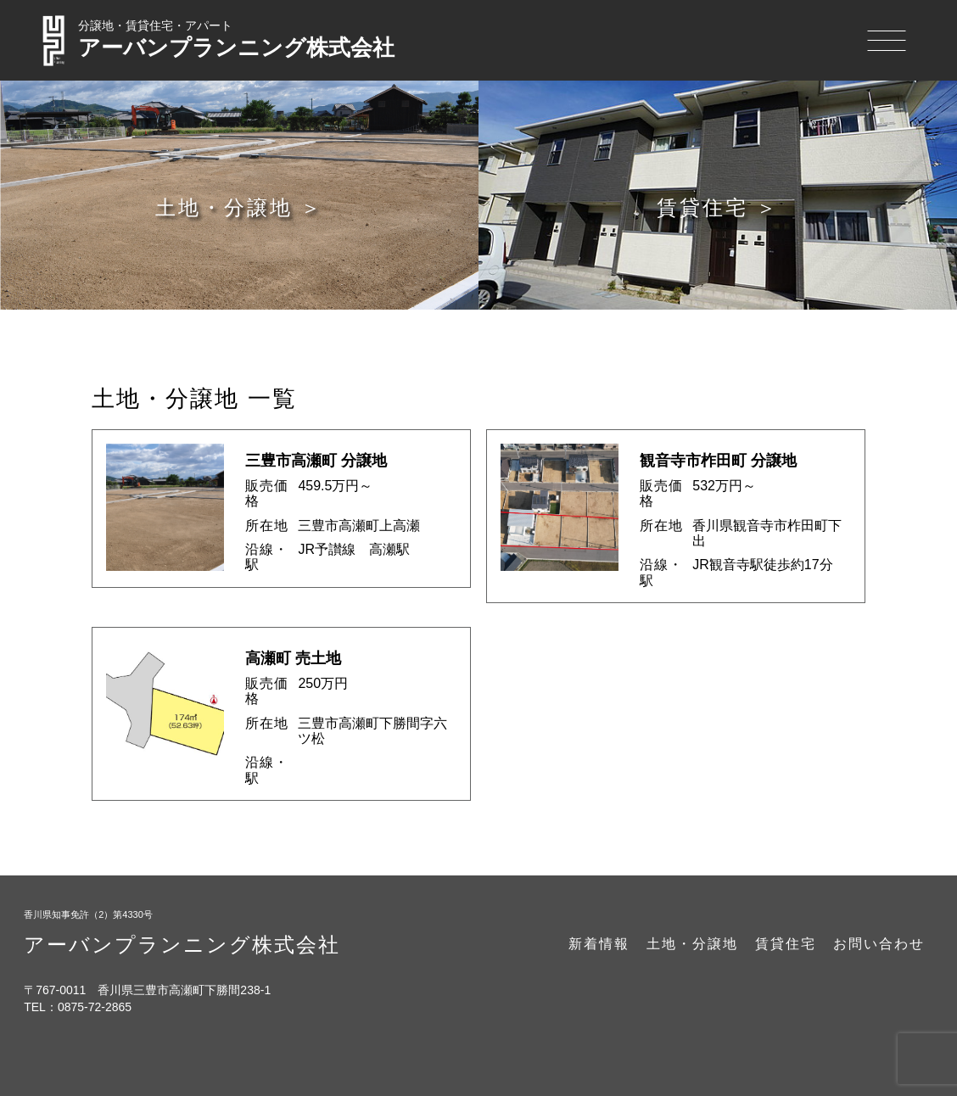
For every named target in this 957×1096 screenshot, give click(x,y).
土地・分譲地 (692, 944)
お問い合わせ (879, 944)
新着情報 (599, 944)
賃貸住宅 (785, 944)
